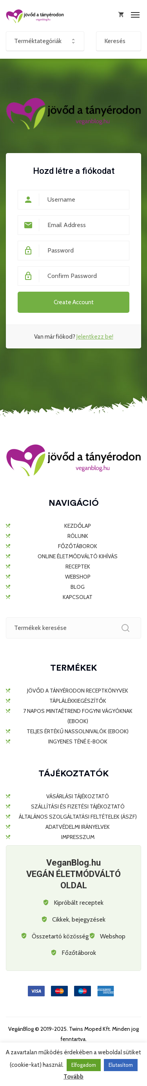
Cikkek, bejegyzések (78, 919)
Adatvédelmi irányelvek (77, 826)
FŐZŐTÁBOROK (77, 546)
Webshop (112, 936)
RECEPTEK (77, 566)
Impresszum (77, 837)
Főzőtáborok (79, 952)
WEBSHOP (78, 576)
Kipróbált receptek (78, 902)
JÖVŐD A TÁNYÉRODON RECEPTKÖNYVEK (77, 690)
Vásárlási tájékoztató (77, 796)
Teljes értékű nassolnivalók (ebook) (78, 731)
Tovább (73, 1076)
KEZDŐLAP (77, 525)
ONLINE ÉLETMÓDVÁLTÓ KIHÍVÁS (78, 556)
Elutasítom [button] (121, 1065)
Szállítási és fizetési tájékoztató (78, 806)
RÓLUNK (77, 535)
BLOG (78, 586)
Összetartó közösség (60, 936)
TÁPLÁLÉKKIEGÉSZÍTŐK (77, 700)
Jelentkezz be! (94, 336)
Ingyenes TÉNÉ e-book (77, 741)
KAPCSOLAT (78, 597)
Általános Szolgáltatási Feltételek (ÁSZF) (78, 816)
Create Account (74, 302)
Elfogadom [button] (83, 1065)
